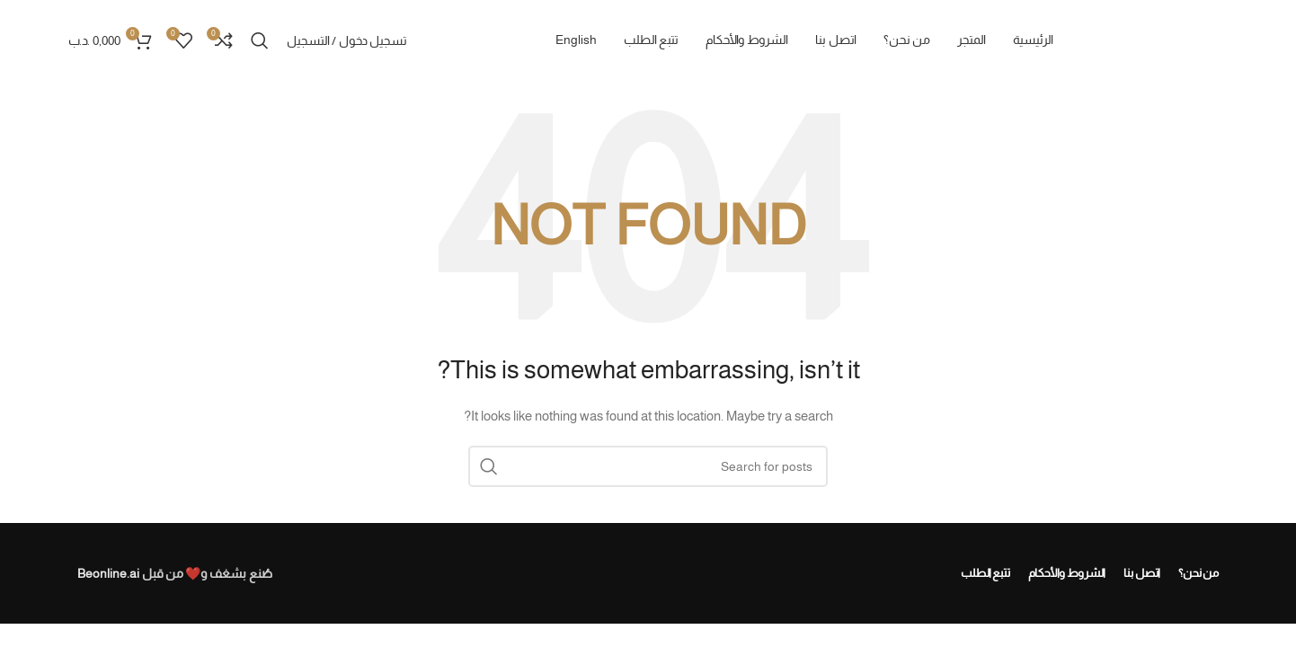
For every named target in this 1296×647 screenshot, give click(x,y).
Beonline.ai (108, 573)
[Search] (260, 40)
